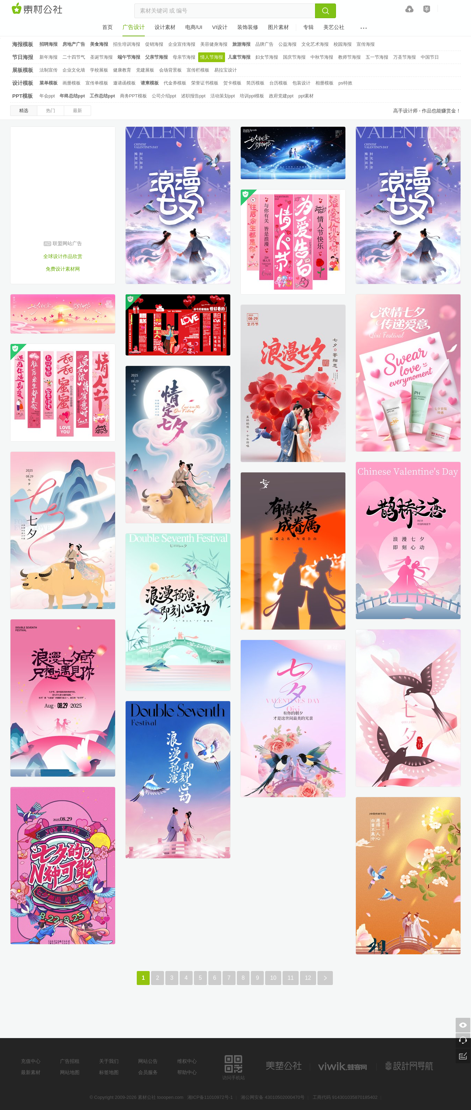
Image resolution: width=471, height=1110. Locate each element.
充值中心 (30, 1061)
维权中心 (187, 1061)
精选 (23, 110)
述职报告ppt (193, 95)
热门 (50, 110)
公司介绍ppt (164, 95)
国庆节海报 (294, 57)
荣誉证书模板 (204, 83)
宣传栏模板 (198, 70)
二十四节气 (73, 57)
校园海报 (343, 44)
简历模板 (255, 83)
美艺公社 (283, 1066)
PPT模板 (22, 96)
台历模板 (278, 83)
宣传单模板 (96, 83)
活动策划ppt (222, 95)
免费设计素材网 (63, 269)
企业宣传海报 (181, 44)
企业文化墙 (73, 70)
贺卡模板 (232, 83)
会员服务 (148, 1072)
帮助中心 (187, 1072)
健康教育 (122, 70)
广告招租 (70, 1061)
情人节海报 (211, 57)
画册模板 (71, 83)
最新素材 (30, 1072)
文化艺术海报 (315, 44)
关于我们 (109, 1061)
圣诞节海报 (101, 57)
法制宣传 (48, 70)
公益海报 (287, 44)
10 (273, 978)
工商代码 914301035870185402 (345, 1097)
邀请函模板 (124, 83)
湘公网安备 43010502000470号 (273, 1097)
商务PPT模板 (133, 95)
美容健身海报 (213, 44)
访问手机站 (233, 1066)
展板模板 (22, 70)
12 (308, 978)
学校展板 (99, 70)
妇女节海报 (266, 57)
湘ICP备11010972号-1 (210, 1097)
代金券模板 (175, 83)
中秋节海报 (322, 57)
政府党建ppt (281, 95)
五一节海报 (377, 57)
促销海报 (154, 44)
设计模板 (22, 83)
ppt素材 (306, 95)
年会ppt (47, 95)
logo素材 (343, 1066)
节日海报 (22, 57)
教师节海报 (349, 57)
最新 (77, 110)
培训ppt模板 (252, 95)
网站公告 (148, 1061)
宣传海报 (366, 44)
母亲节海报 (184, 57)
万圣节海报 (404, 57)
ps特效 (345, 83)
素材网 (38, 9)
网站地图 (70, 1072)
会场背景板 (170, 70)
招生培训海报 (126, 44)
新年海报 (48, 57)
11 (290, 978)
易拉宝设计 (225, 70)
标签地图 (109, 1072)
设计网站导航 (410, 1066)
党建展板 (145, 70)
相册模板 (324, 83)
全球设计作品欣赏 (62, 256)
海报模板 (22, 44)
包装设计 (301, 83)
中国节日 (430, 57)
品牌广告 (264, 44)
